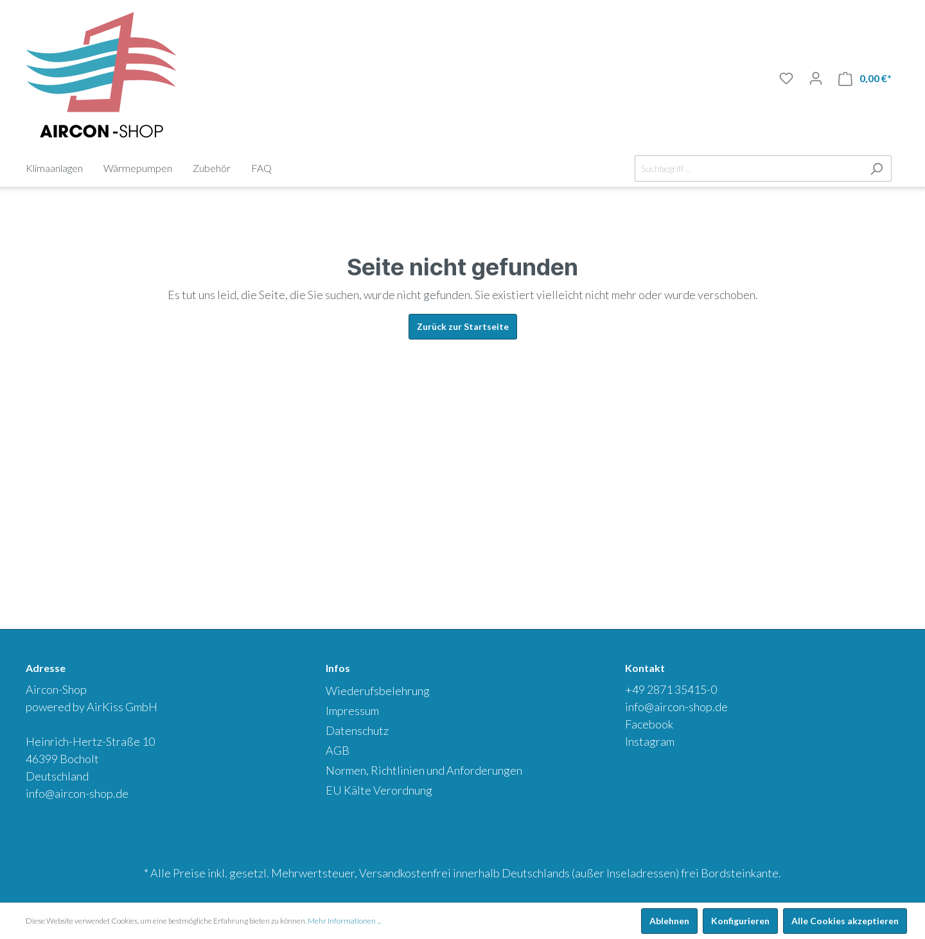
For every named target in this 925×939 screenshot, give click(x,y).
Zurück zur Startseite (463, 326)
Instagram (649, 741)
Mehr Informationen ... (344, 921)
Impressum (352, 710)
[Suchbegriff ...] (748, 168)
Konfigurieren (740, 920)
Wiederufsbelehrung (378, 691)
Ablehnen (669, 920)
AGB (337, 750)
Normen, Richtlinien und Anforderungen (424, 770)
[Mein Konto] (816, 78)
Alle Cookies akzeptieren (845, 920)
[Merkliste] (786, 78)
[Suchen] (876, 168)
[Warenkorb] (865, 78)
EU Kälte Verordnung (379, 790)
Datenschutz (357, 730)
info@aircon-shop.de (77, 793)
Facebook (649, 724)
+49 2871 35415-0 (671, 689)
